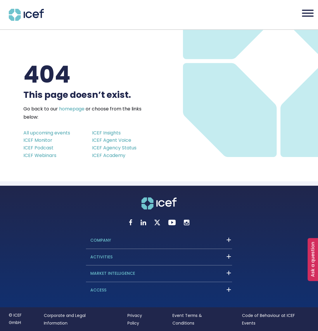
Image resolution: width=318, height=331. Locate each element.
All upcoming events (46, 132)
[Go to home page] (26, 19)
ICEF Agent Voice (111, 140)
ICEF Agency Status (114, 147)
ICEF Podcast (38, 147)
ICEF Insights (106, 132)
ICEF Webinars (39, 155)
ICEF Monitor (37, 140)
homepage (71, 108)
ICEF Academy (108, 155)
